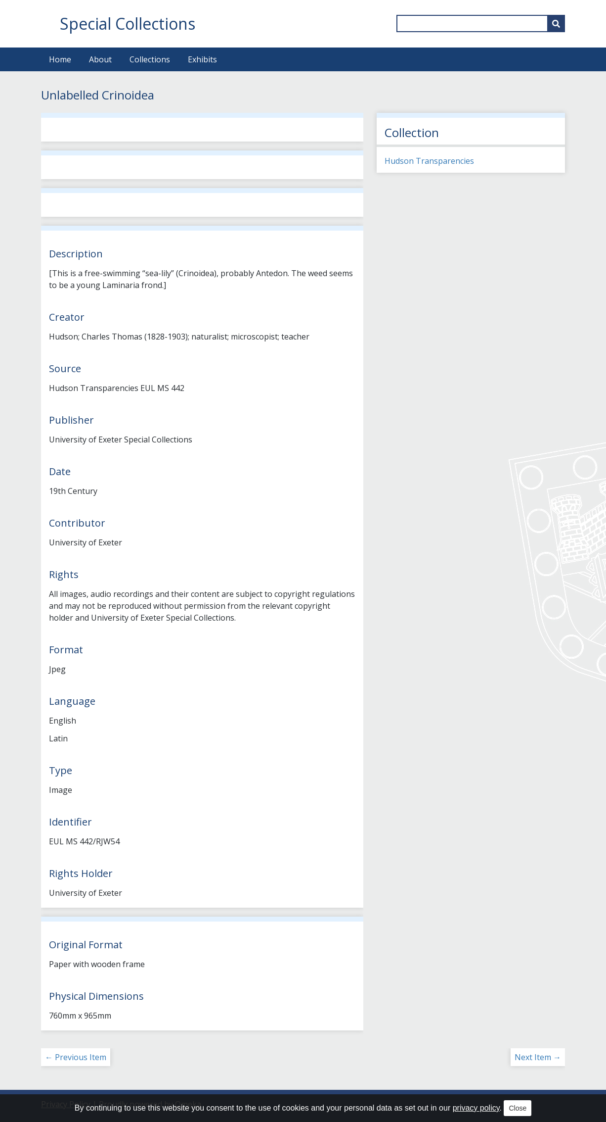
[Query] (480, 23)
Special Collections (127, 23)
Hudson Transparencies (429, 160)
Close (517, 1108)
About (100, 59)
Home (60, 59)
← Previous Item (75, 1057)
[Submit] (556, 23)
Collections (150, 59)
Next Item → (538, 1057)
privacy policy (476, 1108)
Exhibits (202, 59)
